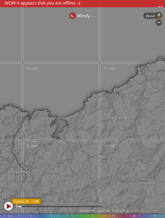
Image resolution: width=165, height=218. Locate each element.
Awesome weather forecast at (118, 210)
